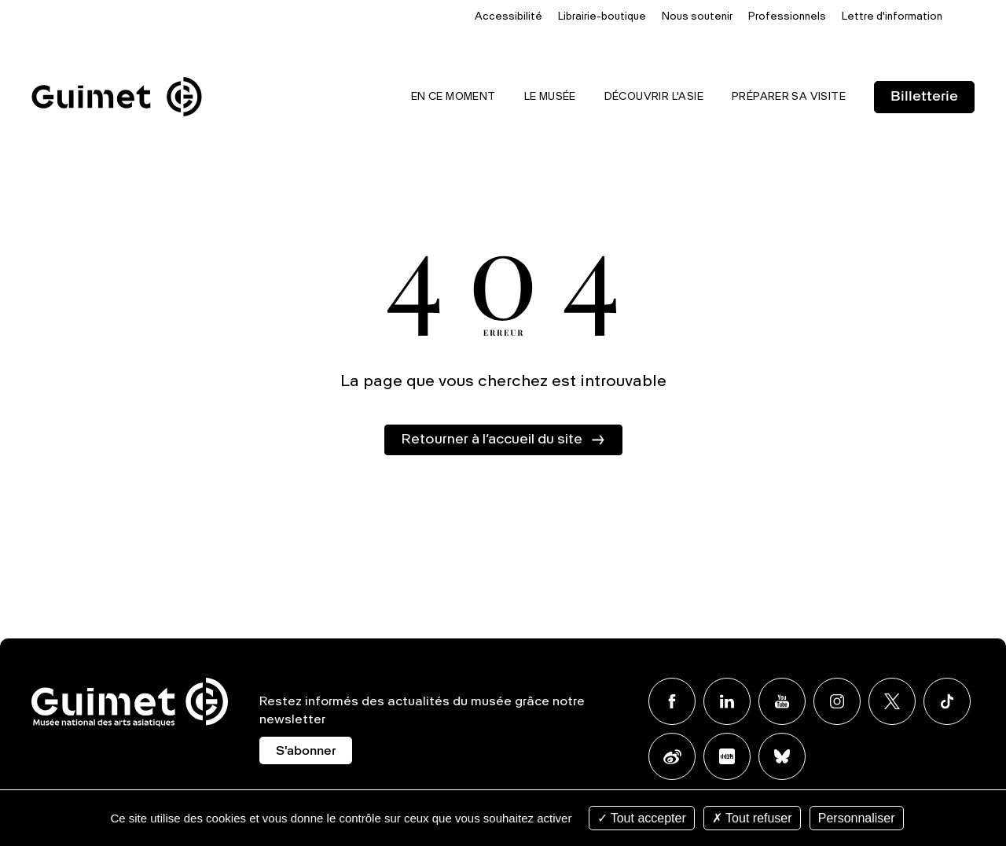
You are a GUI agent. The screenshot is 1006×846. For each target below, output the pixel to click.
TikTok (947, 701)
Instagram (837, 701)
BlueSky (782, 756)
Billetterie (924, 96)
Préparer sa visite (789, 97)
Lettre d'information (892, 17)
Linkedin (727, 701)
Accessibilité (508, 17)
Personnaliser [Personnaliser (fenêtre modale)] (856, 818)
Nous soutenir (697, 17)
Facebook (672, 701)
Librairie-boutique (602, 17)
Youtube (782, 701)
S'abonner (306, 751)
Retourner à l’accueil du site (491, 439)
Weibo (672, 756)
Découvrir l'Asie (653, 97)
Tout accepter (641, 818)
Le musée (550, 97)
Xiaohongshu (727, 756)
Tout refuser (752, 818)
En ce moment (453, 97)
